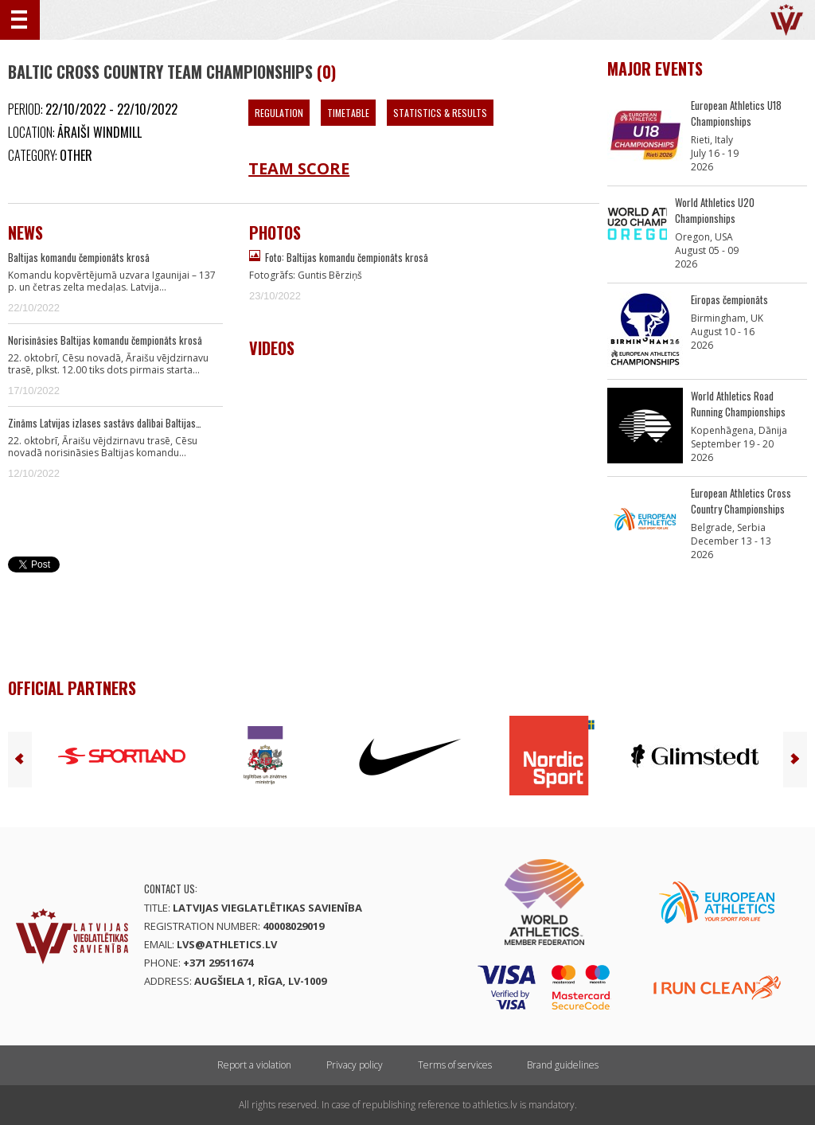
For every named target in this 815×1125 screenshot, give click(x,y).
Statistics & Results (440, 112)
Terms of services (455, 1065)
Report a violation (254, 1065)
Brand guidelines (563, 1065)
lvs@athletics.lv (227, 944)
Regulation (279, 112)
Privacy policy (354, 1065)
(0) (326, 72)
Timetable (348, 112)
